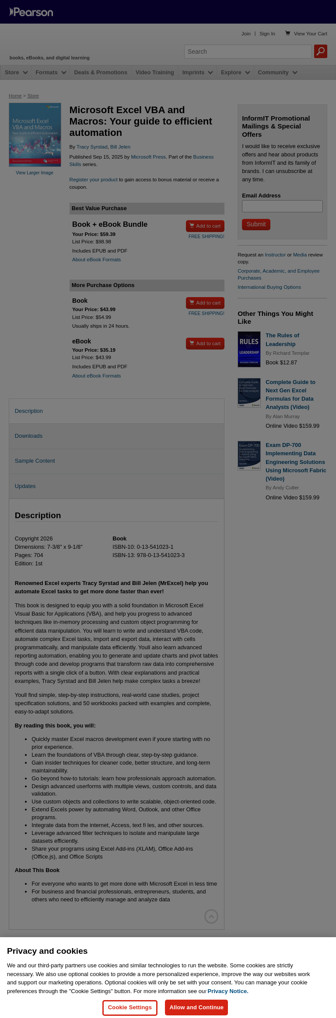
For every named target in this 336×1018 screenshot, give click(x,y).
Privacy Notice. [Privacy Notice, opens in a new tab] (228, 996)
